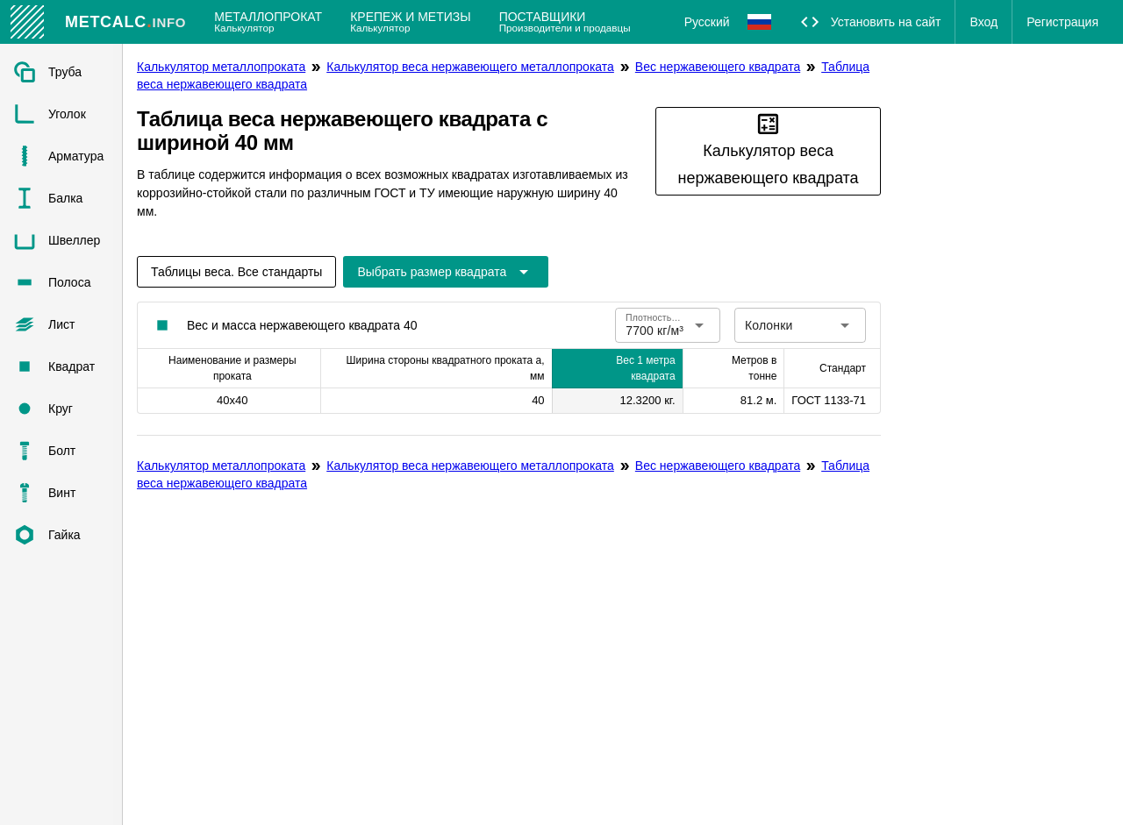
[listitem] (61, 72)
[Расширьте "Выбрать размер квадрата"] (445, 272)
